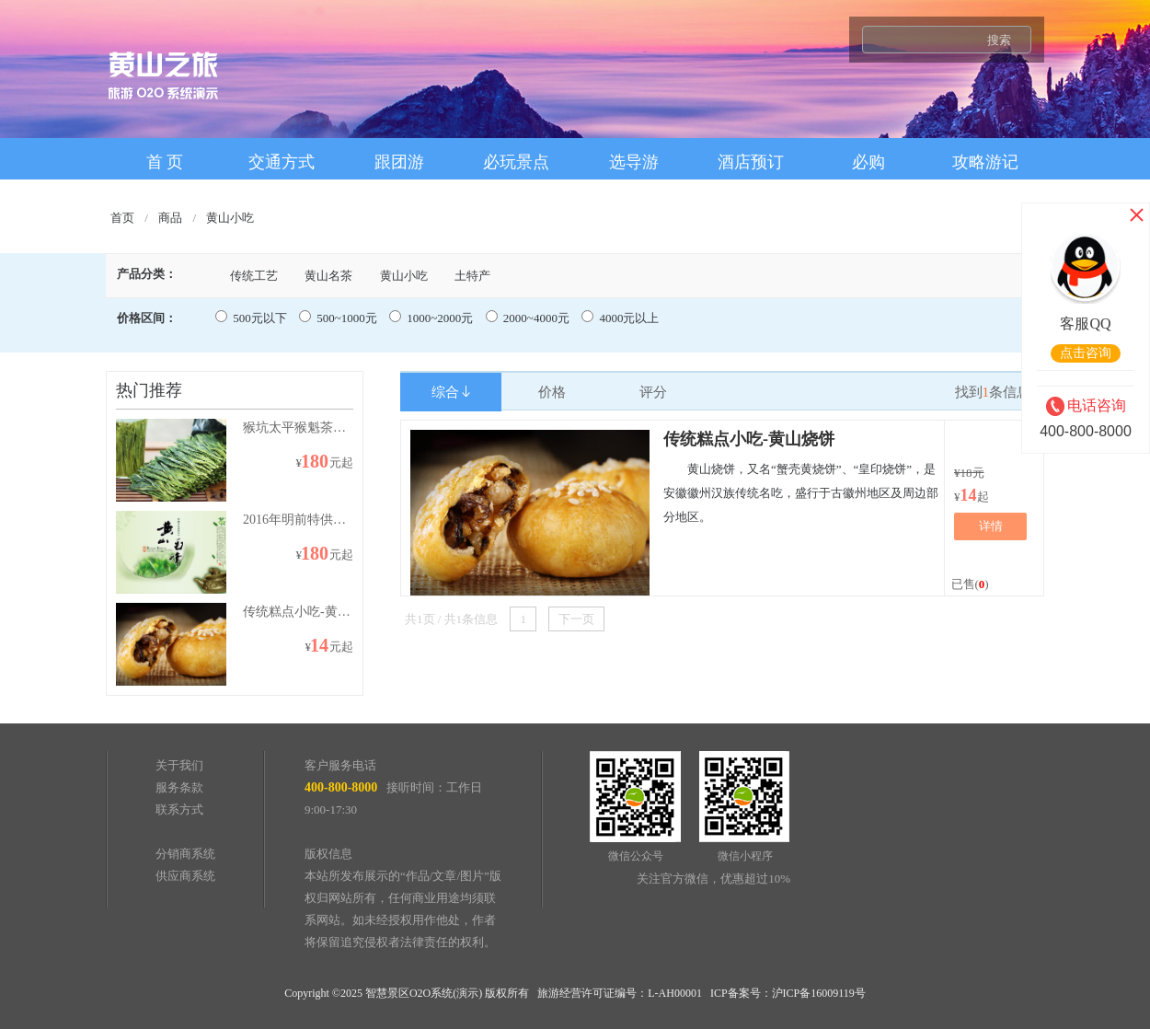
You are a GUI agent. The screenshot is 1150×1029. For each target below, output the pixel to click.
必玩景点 (516, 162)
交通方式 (281, 162)
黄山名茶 (328, 276)
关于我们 (179, 765)
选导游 (634, 162)
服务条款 (179, 787)
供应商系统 (185, 876)
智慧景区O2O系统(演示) (423, 993)
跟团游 (399, 162)
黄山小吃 (230, 218)
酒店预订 (751, 162)
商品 (170, 218)
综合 (451, 392)
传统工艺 (254, 276)
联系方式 (179, 809)
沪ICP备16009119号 (819, 993)
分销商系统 (185, 854)
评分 (653, 392)
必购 (868, 162)
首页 (122, 218)
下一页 (576, 619)
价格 (552, 392)
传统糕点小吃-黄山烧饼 (748, 439)
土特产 (472, 276)
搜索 (999, 40)
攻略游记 (985, 162)
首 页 (165, 162)
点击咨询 (1085, 353)
